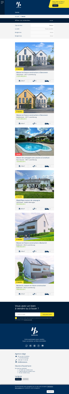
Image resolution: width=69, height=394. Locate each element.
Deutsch (25, 379)
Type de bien (18, 25)
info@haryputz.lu (22, 362)
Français (18, 379)
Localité (17, 29)
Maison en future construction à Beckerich (31, 243)
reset (51, 20)
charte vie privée (28, 319)
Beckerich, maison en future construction (31, 285)
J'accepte (50, 391)
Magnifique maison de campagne (28, 200)
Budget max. (18, 36)
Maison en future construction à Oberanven (32, 72)
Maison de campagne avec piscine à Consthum (33, 158)
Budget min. (18, 32)
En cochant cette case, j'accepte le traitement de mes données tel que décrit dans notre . (33, 318)
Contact (55, 5)
